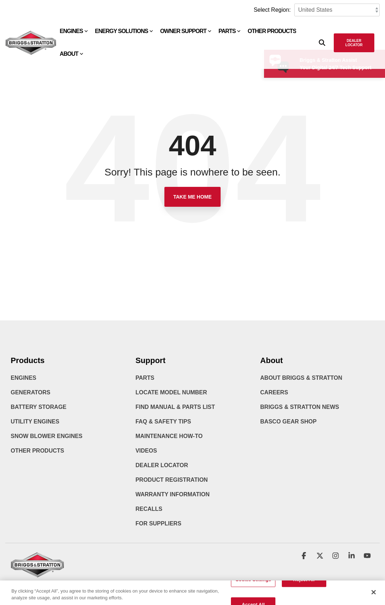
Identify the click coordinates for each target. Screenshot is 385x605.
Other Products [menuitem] (37, 451)
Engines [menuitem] (23, 378)
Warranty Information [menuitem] (173, 494)
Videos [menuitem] (146, 451)
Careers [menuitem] (274, 392)
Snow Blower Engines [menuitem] (47, 436)
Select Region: (272, 10)
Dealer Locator (354, 43)
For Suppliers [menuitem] (158, 523)
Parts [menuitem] (145, 378)
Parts (229, 31)
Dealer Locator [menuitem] (162, 465)
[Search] (322, 42)
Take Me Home (192, 197)
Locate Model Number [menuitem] (171, 392)
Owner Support (185, 31)
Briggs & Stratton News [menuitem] (299, 407)
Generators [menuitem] (30, 392)
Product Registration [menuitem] (172, 480)
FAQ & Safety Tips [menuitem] (163, 421)
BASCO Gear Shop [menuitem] (288, 421)
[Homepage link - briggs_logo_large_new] (37, 574)
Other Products (272, 31)
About (71, 54)
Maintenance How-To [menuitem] (169, 436)
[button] (305, 556)
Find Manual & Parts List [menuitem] (175, 407)
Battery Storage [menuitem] (39, 407)
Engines (74, 31)
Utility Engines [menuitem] (35, 421)
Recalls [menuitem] (149, 509)
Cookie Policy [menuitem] (162, 585)
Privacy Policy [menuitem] (72, 585)
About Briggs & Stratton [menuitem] (301, 378)
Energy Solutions (124, 31)
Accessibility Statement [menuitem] (117, 585)
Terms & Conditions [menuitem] (32, 585)
